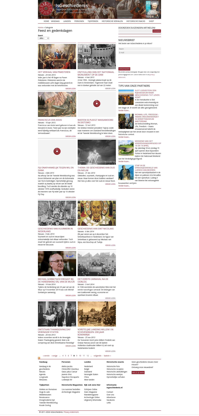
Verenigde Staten (91, 374)
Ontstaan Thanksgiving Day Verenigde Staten (54, 330)
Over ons (110, 394)
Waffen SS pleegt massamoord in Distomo (95, 121)
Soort (40, 35)
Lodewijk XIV (67, 379)
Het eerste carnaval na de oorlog (93, 280)
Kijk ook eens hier (92, 385)
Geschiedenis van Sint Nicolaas (96, 228)
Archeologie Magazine (71, 392)
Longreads (43, 377)
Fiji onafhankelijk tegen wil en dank (56, 169)
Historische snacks (135, 21)
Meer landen (89, 379)
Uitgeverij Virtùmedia (92, 400)
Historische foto (113, 366)
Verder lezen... (124, 110)
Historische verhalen (112, 21)
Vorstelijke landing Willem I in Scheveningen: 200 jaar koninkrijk (95, 332)
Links (109, 402)
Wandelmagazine (91, 394)
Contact (110, 392)
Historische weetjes (115, 374)
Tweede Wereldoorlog (48, 402)
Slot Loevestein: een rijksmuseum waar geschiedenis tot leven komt (147, 93)
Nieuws (42, 371)
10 (80, 355)
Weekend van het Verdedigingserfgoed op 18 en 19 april (148, 143)
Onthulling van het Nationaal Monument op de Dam (96, 73)
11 (84, 355)
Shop (151, 21)
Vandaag (55, 21)
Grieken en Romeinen (48, 389)
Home (46, 21)
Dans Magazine (90, 392)
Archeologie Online (92, 397)
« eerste (46, 355)
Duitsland (88, 371)
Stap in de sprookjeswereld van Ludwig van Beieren (146, 167)
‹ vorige (54, 355)
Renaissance (44, 397)
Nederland (88, 366)
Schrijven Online (90, 389)
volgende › (98, 355)
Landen (67, 21)
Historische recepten (115, 369)
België (86, 369)
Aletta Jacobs (67, 366)
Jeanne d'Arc (67, 374)
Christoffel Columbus (70, 369)
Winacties (43, 379)
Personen (79, 21)
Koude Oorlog (45, 405)
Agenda (42, 374)
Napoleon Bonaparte (70, 377)
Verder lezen (70, 89)
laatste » (107, 355)
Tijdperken (93, 21)
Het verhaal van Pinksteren (54, 72)
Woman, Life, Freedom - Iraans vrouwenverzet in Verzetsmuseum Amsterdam (147, 117)
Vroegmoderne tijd (47, 400)
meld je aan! (138, 372)
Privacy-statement (71, 412)
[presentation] (137, 60)
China (86, 377)
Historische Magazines (72, 385)
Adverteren (111, 397)
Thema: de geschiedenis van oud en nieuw (96, 169)
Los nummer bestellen (71, 389)
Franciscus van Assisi (50, 119)
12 (88, 355)
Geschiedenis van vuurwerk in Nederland (55, 230)
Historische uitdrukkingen (117, 371)
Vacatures (111, 400)
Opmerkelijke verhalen (116, 377)
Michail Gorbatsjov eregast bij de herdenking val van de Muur (56, 280)
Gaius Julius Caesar (69, 371)
